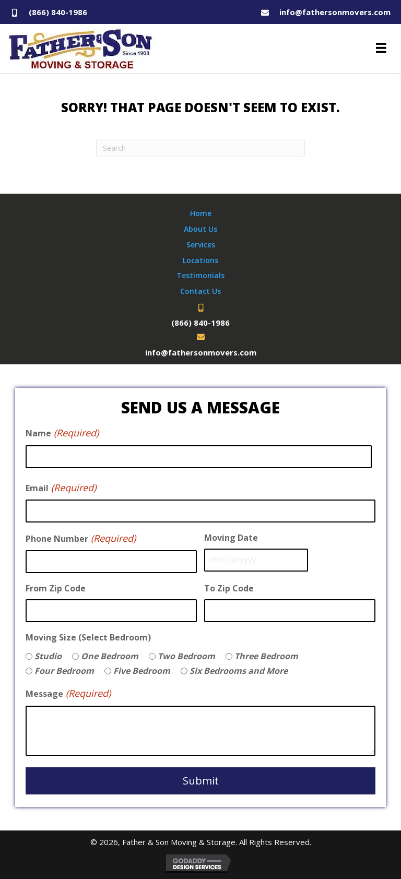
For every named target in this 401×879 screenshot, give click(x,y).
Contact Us (200, 291)
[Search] (200, 148)
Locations (200, 260)
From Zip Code (56, 587)
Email (61, 487)
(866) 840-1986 (58, 12)
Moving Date (231, 536)
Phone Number (81, 537)
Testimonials (200, 275)
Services (200, 245)
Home (200, 213)
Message (68, 692)
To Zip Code (229, 587)
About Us (200, 229)
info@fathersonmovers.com (335, 12)
